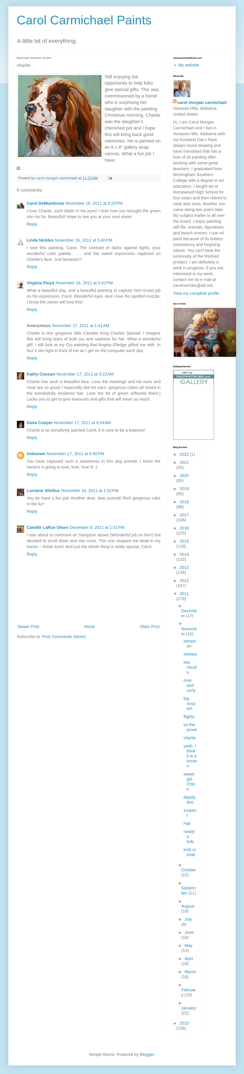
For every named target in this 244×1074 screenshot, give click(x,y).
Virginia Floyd (40, 283)
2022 (185, 454)
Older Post (150, 626)
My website (188, 65)
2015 (184, 541)
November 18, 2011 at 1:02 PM (89, 490)
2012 (184, 580)
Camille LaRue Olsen (47, 527)
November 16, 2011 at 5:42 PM (84, 283)
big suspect (189, 703)
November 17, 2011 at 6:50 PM (75, 453)
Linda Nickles (40, 240)
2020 (184, 475)
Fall (187, 823)
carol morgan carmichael (202, 102)
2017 (184, 515)
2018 (184, 502)
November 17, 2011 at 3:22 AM (85, 374)
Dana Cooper (40, 422)
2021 (184, 462)
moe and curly (189, 685)
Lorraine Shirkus (43, 490)
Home (89, 626)
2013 (184, 567)
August (187, 906)
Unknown (36, 453)
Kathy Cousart (41, 374)
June (189, 932)
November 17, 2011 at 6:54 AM (82, 422)
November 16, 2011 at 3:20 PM (94, 203)
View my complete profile (196, 293)
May (188, 945)
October (188, 870)
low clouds (190, 667)
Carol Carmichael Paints (84, 20)
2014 (184, 554)
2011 (184, 593)
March (190, 971)
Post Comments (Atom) (64, 636)
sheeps (190, 654)
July (188, 919)
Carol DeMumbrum (45, 203)
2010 (184, 1023)
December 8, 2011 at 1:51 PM (97, 527)
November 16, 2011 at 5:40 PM (83, 240)
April (189, 958)
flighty (189, 716)
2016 (184, 528)
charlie (190, 738)
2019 (184, 488)
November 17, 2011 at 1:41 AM (80, 325)
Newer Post (28, 626)
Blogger (147, 1054)
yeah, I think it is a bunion (190, 756)
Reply (32, 224)
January (188, 1008)
